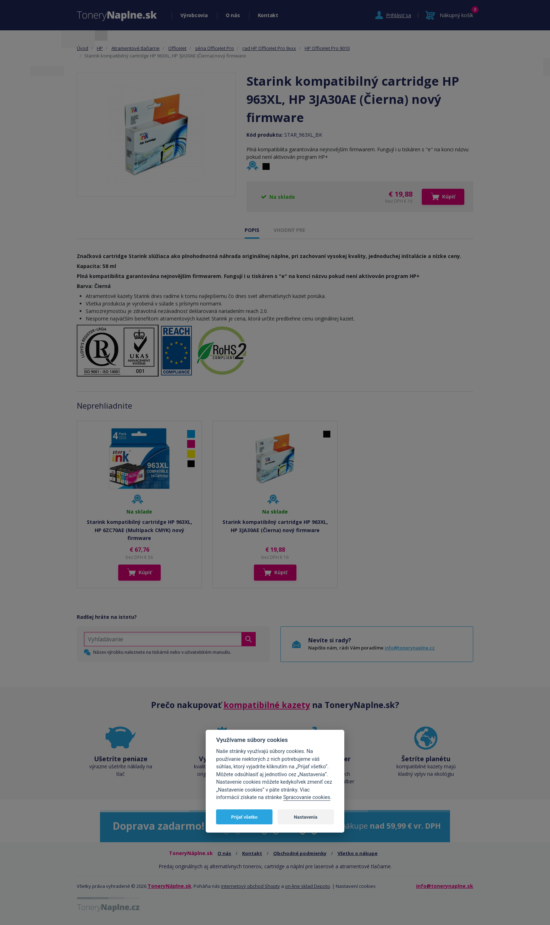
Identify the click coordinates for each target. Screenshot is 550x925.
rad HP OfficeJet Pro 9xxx (269, 48)
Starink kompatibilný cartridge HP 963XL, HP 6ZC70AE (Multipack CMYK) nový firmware (139, 530)
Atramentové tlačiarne (135, 48)
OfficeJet (177, 48)
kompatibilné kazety (267, 705)
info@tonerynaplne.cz (410, 648)
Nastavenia (306, 817)
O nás (233, 15)
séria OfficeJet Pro (214, 48)
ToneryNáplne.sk (169, 886)
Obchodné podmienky (299, 853)
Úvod (82, 48)
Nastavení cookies (356, 886)
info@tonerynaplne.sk (444, 886)
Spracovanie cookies (306, 797)
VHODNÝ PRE (289, 230)
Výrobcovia (194, 15)
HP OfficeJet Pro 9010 (327, 48)
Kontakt (268, 15)
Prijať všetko (244, 817)
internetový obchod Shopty (250, 886)
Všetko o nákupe (358, 853)
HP (100, 48)
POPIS (252, 230)
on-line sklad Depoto (307, 886)
